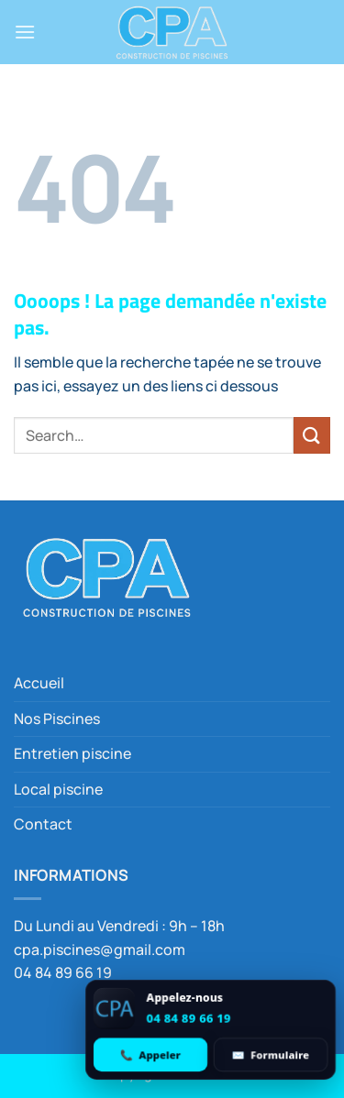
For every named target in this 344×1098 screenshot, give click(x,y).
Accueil (39, 683)
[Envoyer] (312, 435)
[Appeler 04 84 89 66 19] (150, 1054)
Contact (43, 824)
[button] (25, 31)
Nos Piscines (57, 718)
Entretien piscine (72, 753)
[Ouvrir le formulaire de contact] (270, 1054)
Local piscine (58, 789)
